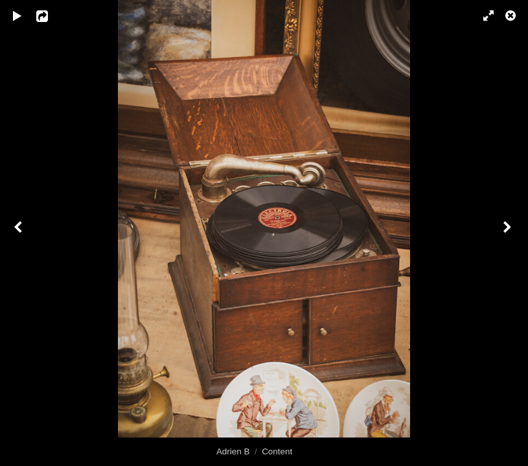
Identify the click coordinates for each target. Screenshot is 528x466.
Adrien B (233, 451)
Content (277, 451)
